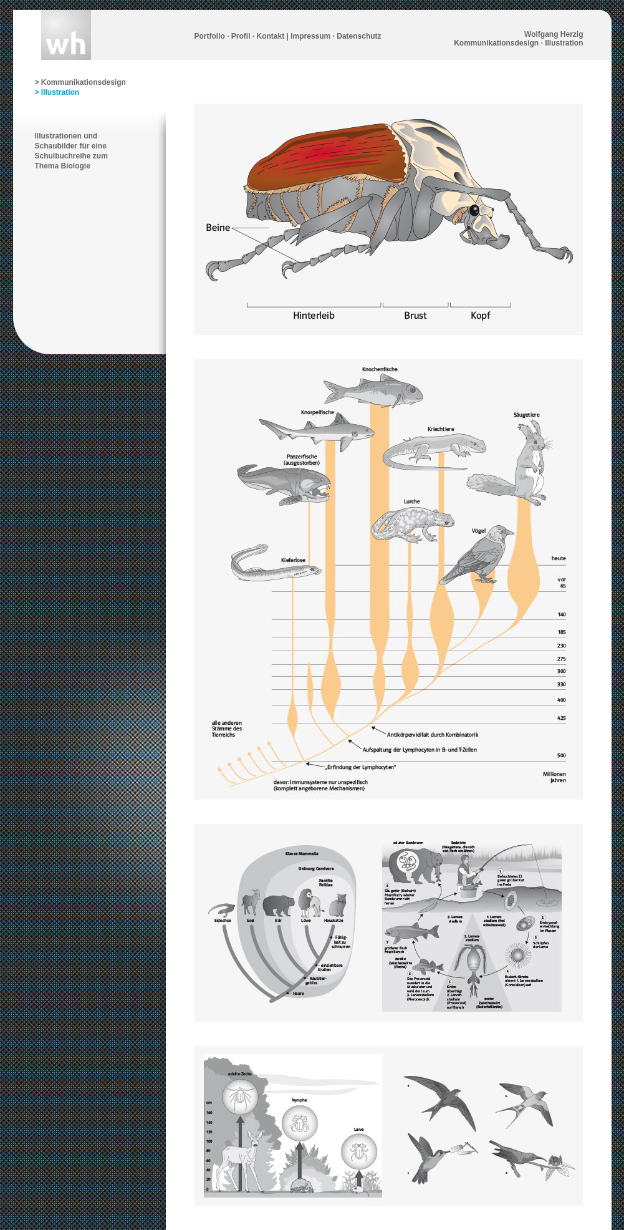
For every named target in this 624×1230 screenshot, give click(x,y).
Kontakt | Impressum (294, 36)
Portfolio (209, 36)
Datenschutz (359, 36)
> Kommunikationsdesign (80, 82)
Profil (241, 36)
